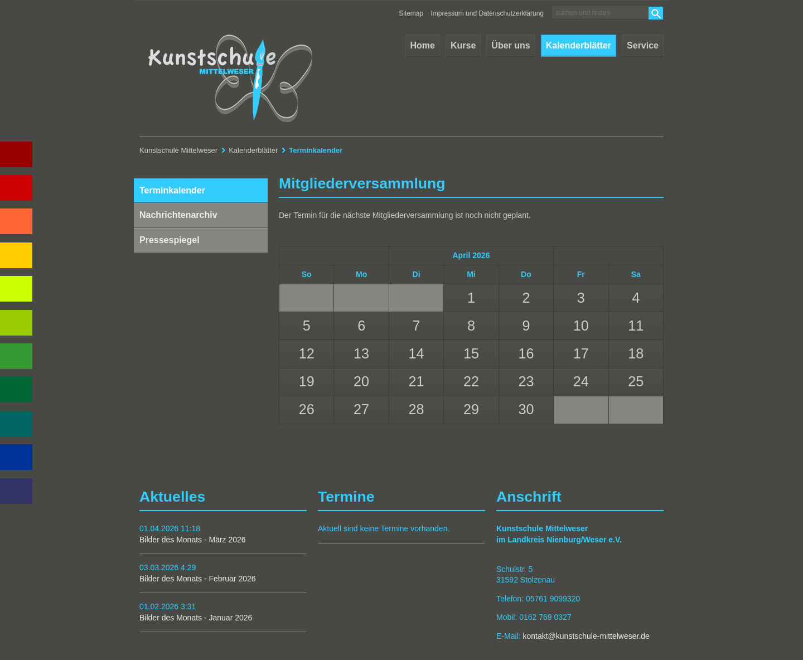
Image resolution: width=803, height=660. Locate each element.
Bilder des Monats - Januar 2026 (195, 617)
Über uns (510, 45)
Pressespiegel (169, 240)
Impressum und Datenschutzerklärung (487, 13)
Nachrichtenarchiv (178, 215)
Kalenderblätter (578, 45)
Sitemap (411, 13)
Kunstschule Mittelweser (178, 150)
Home (422, 45)
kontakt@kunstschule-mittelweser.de (586, 636)
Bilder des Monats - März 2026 (192, 539)
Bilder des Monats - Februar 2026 (197, 578)
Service (643, 45)
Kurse (463, 45)
